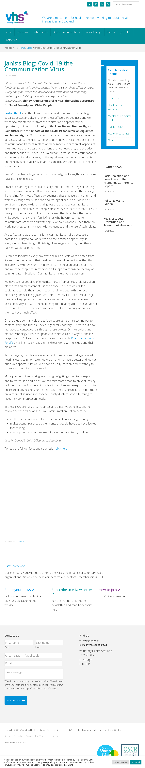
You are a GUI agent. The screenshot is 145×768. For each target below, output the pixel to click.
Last (37, 647)
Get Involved (15, 565)
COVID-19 (113, 98)
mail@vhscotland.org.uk (94, 644)
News (25, 541)
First (7, 647)
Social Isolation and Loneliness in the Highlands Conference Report (118, 181)
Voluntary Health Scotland (17, 17)
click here (61, 448)
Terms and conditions (49, 736)
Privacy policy (32, 736)
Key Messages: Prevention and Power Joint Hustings (118, 222)
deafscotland (13, 113)
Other (111, 140)
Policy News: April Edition (115, 202)
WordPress (21, 742)
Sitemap (8, 736)
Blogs (19, 541)
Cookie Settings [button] (120, 762)
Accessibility (19, 736)
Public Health (115, 126)
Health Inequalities (118, 133)
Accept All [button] (136, 762)
